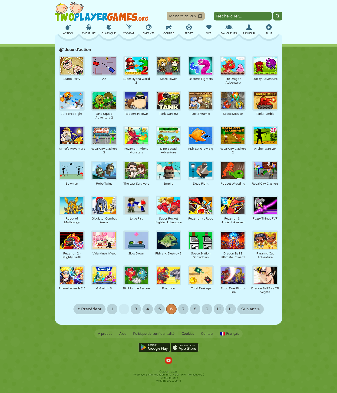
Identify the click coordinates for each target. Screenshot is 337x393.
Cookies (188, 334)
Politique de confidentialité (154, 334)
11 (230, 309)
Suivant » (250, 309)
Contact (207, 334)
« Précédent (89, 309)
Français (229, 334)
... (124, 309)
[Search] (277, 16)
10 (218, 309)
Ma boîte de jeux (185, 16)
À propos (105, 334)
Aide (122, 334)
